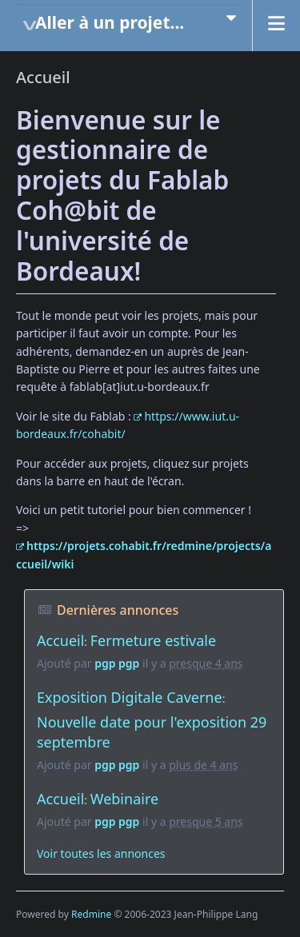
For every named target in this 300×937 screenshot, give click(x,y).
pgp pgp (116, 663)
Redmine (91, 914)
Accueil (60, 640)
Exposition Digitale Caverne (129, 697)
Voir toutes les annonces (101, 853)
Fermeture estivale (153, 640)
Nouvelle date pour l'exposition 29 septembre (151, 732)
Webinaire (124, 798)
